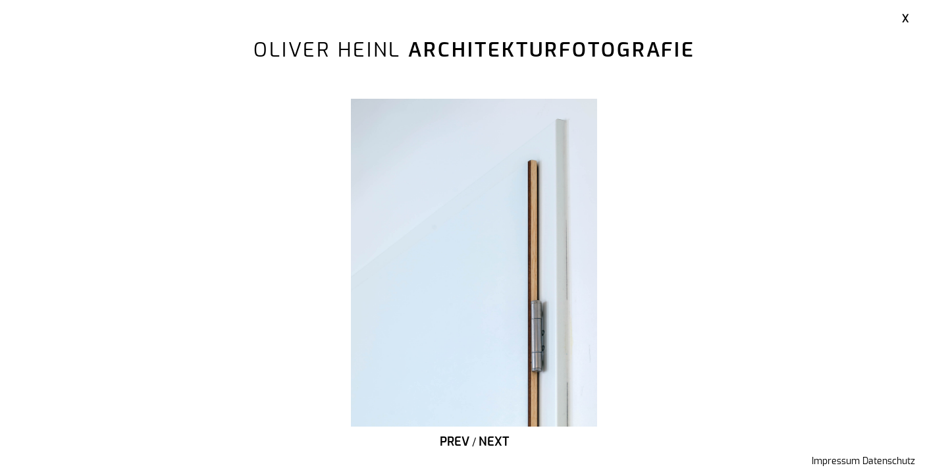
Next (494, 442)
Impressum (836, 461)
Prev (454, 442)
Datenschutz (888, 461)
